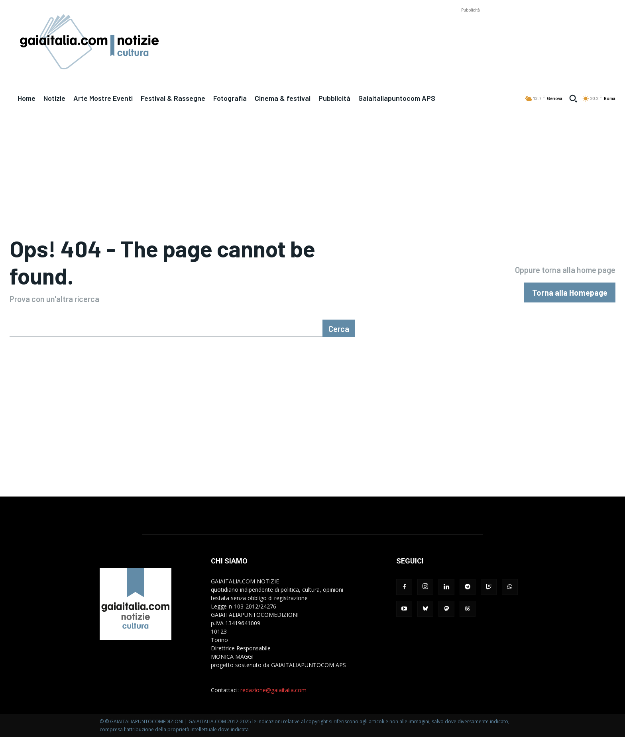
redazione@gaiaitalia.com (273, 693)
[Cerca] (338, 331)
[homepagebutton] (569, 294)
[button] (573, 98)
